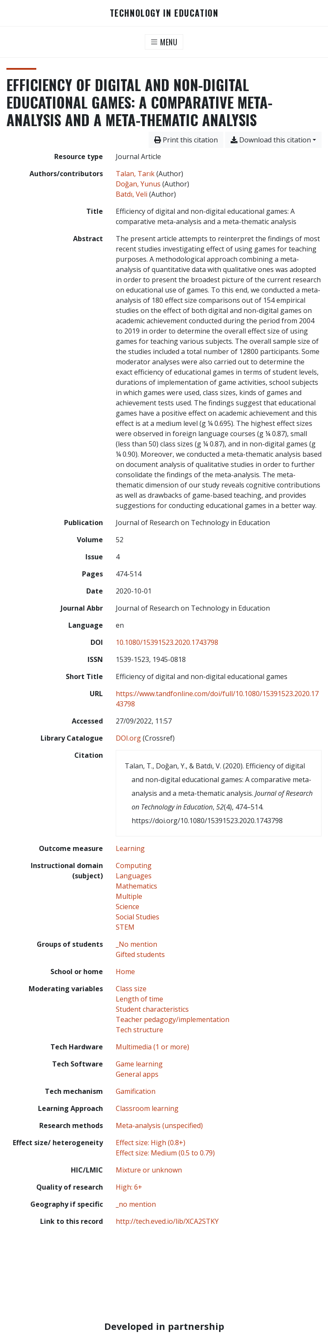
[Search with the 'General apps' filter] (137, 1074)
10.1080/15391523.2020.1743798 (167, 642)
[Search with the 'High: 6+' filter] (129, 1187)
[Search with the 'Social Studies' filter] (137, 917)
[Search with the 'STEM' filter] (125, 927)
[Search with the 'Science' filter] (127, 906)
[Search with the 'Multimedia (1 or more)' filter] (152, 1046)
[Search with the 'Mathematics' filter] (136, 886)
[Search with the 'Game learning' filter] (139, 1064)
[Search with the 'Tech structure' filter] (139, 1029)
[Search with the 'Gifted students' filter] (140, 954)
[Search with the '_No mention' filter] (136, 944)
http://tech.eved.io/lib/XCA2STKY (167, 1221)
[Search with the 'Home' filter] (125, 971)
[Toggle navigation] (164, 42)
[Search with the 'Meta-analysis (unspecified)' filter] (159, 1125)
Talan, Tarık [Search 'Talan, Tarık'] (135, 173)
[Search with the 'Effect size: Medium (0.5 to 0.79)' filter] (165, 1153)
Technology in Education (164, 13)
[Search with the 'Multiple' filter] (129, 896)
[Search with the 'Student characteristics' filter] (152, 1009)
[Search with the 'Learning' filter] (130, 848)
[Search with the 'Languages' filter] (134, 875)
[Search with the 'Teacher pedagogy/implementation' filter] (172, 1019)
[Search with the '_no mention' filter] (136, 1204)
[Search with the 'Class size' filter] (131, 988)
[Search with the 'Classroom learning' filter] (147, 1108)
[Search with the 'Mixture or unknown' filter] (149, 1170)
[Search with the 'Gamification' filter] (135, 1091)
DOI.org (128, 738)
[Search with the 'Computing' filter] (134, 865)
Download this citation (271, 140)
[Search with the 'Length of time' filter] (139, 999)
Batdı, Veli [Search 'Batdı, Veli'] (131, 194)
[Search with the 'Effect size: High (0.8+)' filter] (150, 1142)
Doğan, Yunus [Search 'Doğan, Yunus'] (138, 184)
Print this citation (186, 140)
